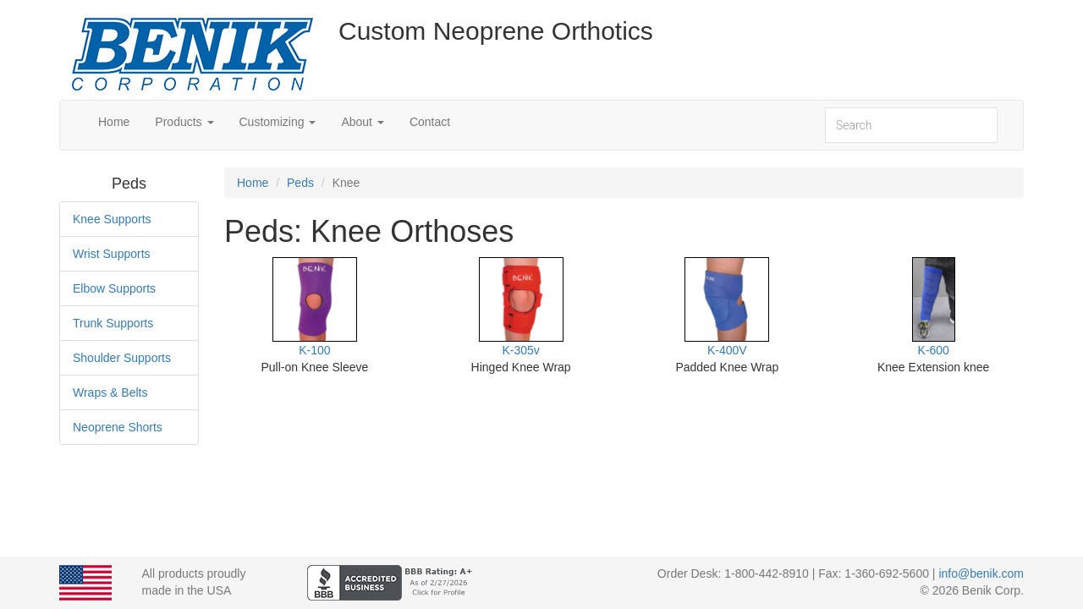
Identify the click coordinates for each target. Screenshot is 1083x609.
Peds (300, 182)
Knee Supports (112, 219)
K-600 (932, 350)
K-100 (314, 350)
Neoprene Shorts (117, 427)
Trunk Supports (113, 323)
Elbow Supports (114, 288)
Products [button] (184, 122)
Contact (430, 122)
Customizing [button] (277, 122)
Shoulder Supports (122, 358)
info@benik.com (981, 573)
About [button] (362, 122)
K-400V (727, 350)
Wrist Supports (112, 254)
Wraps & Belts (110, 392)
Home (113, 122)
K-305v (520, 350)
